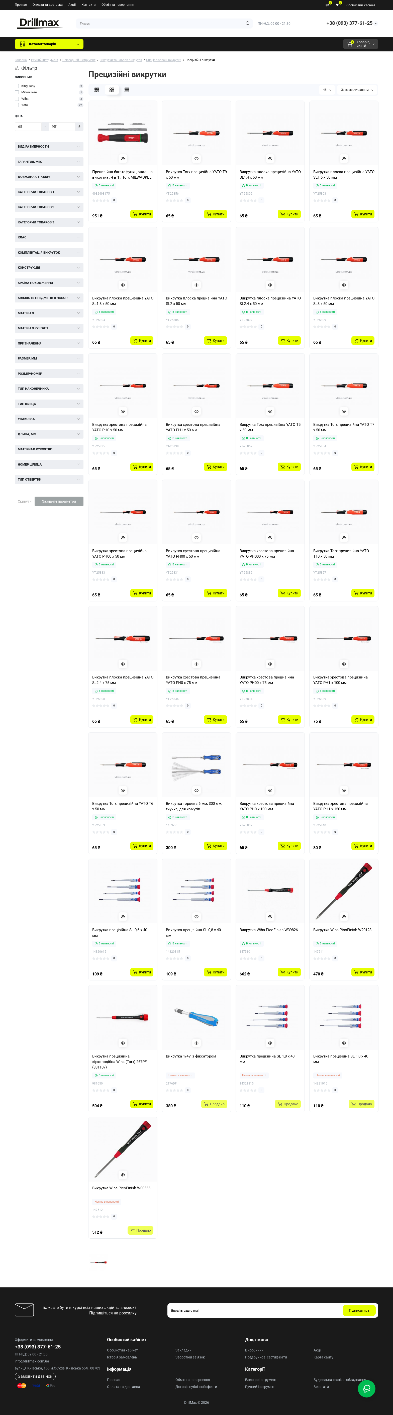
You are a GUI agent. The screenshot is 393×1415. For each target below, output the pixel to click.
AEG (172, 44)
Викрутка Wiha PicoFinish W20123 (342, 930)
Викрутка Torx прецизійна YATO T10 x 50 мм (341, 554)
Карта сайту (323, 1357)
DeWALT (138, 44)
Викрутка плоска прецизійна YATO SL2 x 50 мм (196, 301)
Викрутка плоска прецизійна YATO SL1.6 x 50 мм (343, 175)
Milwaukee (191, 44)
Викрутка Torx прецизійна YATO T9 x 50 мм (196, 175)
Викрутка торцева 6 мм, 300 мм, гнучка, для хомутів (194, 806)
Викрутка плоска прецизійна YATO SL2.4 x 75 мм (122, 680)
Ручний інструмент (260, 1387)
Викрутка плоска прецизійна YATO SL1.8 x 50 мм (122, 301)
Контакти (88, 5)
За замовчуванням (357, 90)
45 (327, 90)
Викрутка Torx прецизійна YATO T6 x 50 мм (122, 806)
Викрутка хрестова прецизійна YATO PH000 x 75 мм (267, 554)
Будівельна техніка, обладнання (340, 1380)
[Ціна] (28, 126)
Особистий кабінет (360, 5)
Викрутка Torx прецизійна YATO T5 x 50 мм (270, 427)
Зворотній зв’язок (190, 1357)
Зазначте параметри (59, 501)
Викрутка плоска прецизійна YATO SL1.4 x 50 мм (270, 175)
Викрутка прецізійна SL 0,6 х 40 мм (119, 933)
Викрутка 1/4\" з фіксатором (191, 1056)
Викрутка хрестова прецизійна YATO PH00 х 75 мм (267, 680)
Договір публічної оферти (196, 1387)
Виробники (254, 1350)
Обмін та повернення (118, 5)
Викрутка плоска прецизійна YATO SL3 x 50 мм (343, 301)
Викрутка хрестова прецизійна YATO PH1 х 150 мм (340, 806)
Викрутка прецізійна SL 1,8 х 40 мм (267, 1059)
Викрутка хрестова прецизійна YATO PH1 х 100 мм (340, 680)
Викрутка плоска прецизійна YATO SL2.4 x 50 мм (270, 301)
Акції (72, 5)
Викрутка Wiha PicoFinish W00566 (121, 1188)
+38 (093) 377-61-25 (349, 23)
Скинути (25, 501)
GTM (121, 44)
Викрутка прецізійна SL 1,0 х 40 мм (340, 1059)
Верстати (321, 1387)
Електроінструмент (261, 1380)
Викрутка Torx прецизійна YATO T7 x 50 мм (343, 427)
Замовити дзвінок (35, 1376)
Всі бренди (101, 44)
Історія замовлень (122, 1357)
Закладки (183, 1350)
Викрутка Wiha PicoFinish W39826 (269, 930)
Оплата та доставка (48, 5)
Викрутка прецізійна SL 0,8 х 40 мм (193, 933)
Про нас (21, 5)
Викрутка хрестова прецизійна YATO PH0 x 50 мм (119, 427)
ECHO (157, 44)
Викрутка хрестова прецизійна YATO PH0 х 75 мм (193, 680)
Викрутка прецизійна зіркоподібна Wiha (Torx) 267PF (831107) (119, 1062)
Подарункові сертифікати (266, 1357)
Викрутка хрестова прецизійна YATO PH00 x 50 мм (119, 554)
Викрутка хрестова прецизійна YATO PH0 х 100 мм (267, 806)
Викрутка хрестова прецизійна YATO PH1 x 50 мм (193, 427)
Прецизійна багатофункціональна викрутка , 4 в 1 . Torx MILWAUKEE (122, 175)
